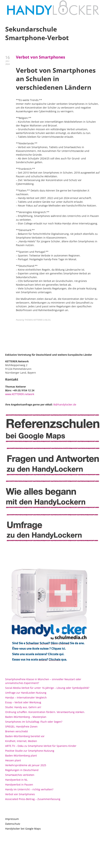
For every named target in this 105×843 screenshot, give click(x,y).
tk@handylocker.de (64, 404)
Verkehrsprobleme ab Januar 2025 (25, 765)
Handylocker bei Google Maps (23, 828)
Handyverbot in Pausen (19, 784)
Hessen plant (13, 760)
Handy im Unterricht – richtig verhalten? (29, 789)
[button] (97, 5)
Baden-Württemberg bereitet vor (25, 736)
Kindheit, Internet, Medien (21, 741)
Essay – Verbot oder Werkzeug (23, 702)
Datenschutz (12, 823)
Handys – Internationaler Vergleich (26, 697)
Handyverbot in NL (16, 779)
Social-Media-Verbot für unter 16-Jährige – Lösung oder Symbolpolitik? (47, 688)
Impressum (12, 819)
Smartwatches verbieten (19, 775)
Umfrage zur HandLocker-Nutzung (25, 692)
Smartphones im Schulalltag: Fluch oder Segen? (33, 721)
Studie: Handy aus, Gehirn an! (23, 707)
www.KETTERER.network (19, 394)
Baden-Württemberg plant (21, 755)
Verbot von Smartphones (40, 57)
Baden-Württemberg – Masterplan (25, 717)
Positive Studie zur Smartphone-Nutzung (29, 750)
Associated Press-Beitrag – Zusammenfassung (32, 799)
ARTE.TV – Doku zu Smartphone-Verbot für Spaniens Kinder (40, 746)
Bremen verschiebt (16, 731)
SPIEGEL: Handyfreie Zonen (21, 726)
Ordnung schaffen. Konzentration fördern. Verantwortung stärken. (45, 712)
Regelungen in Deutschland (21, 770)
